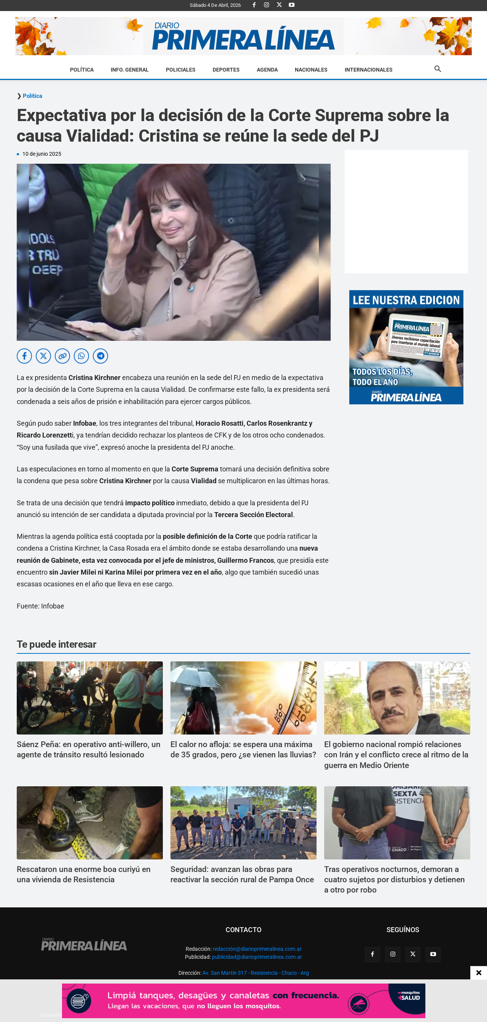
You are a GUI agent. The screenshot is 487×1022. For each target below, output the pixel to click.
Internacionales (369, 70)
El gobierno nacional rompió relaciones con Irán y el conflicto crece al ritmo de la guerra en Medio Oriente (396, 755)
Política (82, 70)
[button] (437, 70)
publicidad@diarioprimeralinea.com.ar (257, 957)
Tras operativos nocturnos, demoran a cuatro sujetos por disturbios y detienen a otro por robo (394, 880)
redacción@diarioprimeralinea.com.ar (257, 949)
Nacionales (311, 70)
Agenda (267, 70)
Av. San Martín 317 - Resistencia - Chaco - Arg (255, 973)
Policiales (181, 70)
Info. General (130, 70)
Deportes (226, 70)
